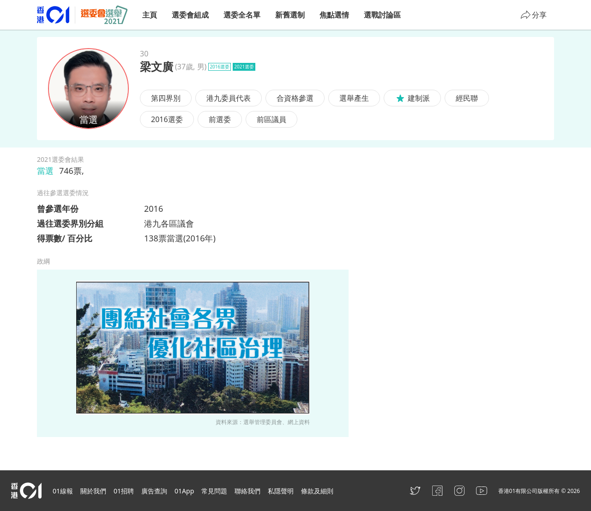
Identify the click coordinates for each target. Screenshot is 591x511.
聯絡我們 (247, 490)
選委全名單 (241, 15)
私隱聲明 (281, 490)
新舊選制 (290, 15)
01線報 (63, 490)
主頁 (149, 15)
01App (184, 490)
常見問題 (214, 490)
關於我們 (93, 490)
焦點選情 (334, 15)
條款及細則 (317, 490)
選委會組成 (190, 15)
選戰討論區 (382, 15)
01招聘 (124, 490)
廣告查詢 (154, 490)
